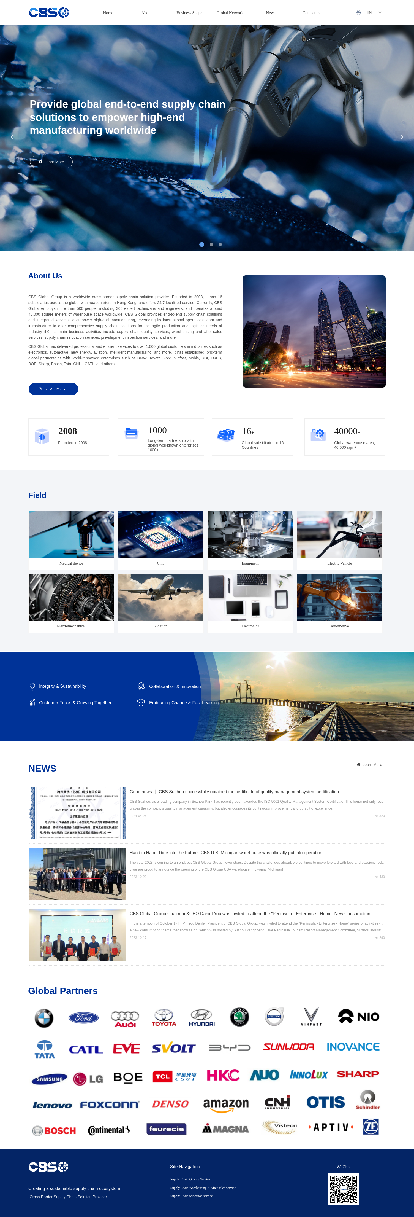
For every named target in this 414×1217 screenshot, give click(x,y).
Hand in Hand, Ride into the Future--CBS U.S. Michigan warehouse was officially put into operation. (226, 852)
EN (369, 12)
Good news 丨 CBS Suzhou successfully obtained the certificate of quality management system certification (234, 791)
